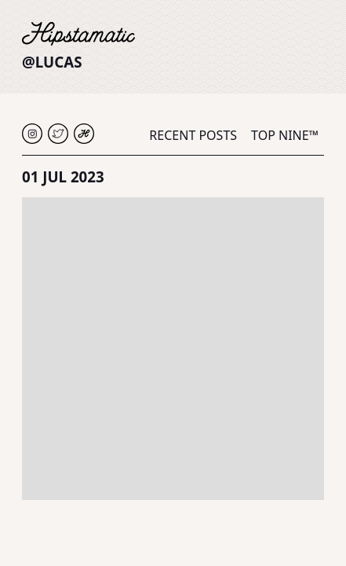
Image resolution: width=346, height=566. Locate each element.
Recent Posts (193, 135)
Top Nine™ (285, 135)
